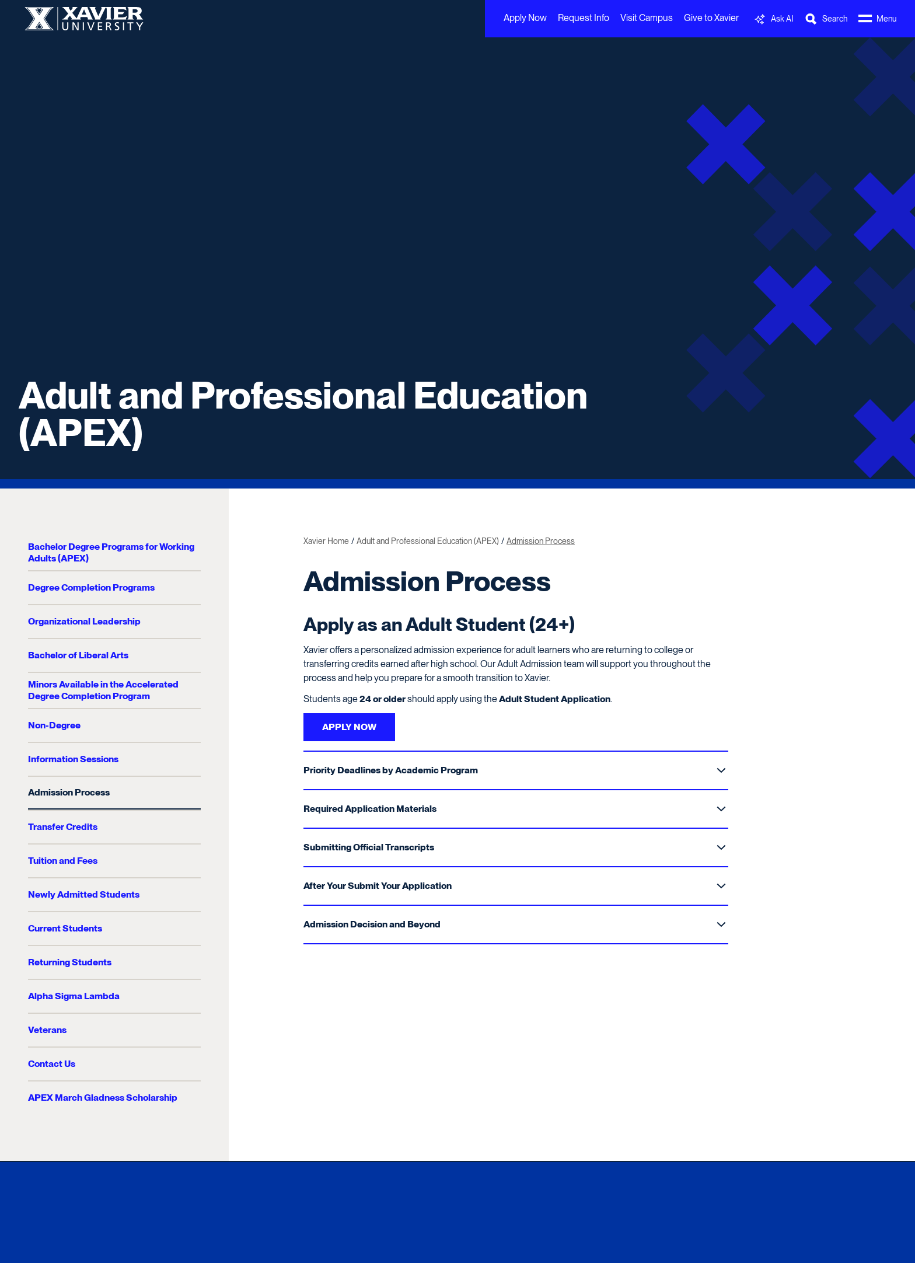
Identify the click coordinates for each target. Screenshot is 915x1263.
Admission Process (69, 792)
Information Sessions (73, 759)
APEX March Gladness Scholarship (102, 1097)
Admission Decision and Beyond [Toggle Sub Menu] (514, 924)
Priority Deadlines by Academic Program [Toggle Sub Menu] (514, 770)
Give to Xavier (711, 17)
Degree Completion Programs (91, 587)
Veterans (47, 1029)
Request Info (583, 17)
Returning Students (69, 962)
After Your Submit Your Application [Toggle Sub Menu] (514, 885)
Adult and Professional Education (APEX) (303, 414)
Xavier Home (326, 541)
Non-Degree (54, 725)
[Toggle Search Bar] (825, 19)
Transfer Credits (62, 826)
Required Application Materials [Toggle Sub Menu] (514, 808)
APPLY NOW (349, 726)
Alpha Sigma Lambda (74, 996)
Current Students (65, 928)
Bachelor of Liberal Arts (78, 655)
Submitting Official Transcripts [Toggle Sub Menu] (514, 847)
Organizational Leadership (84, 621)
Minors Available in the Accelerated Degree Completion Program (103, 690)
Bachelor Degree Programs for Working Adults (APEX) (111, 552)
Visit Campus (646, 17)
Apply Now (525, 17)
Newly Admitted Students (83, 894)
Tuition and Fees (62, 860)
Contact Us (51, 1063)
